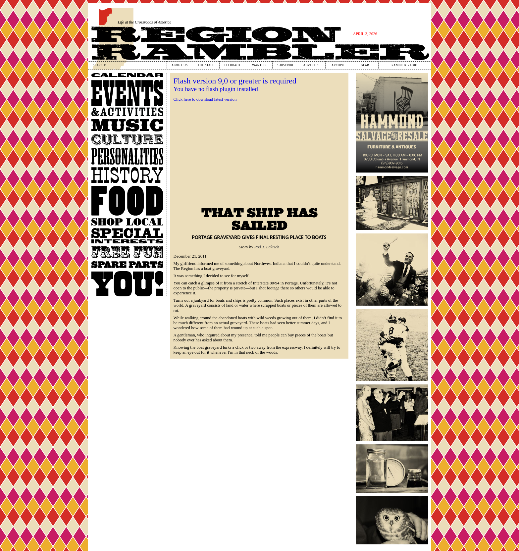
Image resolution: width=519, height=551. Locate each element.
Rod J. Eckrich (266, 247)
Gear (365, 65)
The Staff (206, 65)
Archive (338, 65)
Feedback (232, 65)
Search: (99, 65)
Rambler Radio (404, 65)
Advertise (312, 65)
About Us (180, 65)
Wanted (259, 65)
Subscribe (285, 65)
